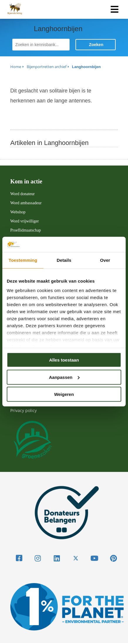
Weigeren (64, 394)
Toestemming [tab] (23, 260)
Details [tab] (64, 260)
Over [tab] (105, 260)
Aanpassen (64, 376)
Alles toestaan (64, 359)
